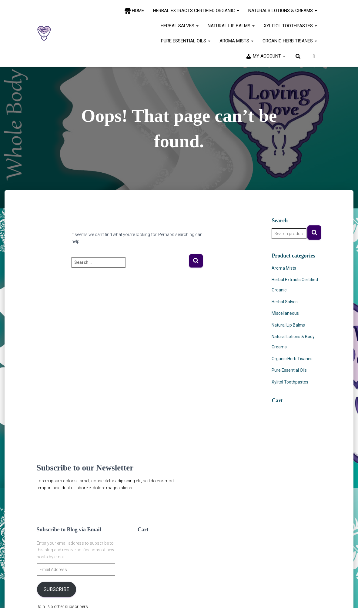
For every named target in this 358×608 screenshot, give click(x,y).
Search (314, 232)
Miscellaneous (285, 313)
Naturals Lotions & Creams (282, 10)
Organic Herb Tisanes (290, 41)
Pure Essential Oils (185, 41)
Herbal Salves (180, 25)
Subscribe (56, 589)
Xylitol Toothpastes (290, 25)
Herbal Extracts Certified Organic (196, 10)
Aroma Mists (236, 41)
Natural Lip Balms (231, 25)
